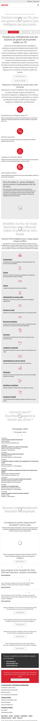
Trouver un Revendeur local (7, 704)
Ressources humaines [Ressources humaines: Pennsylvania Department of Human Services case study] (10, 322)
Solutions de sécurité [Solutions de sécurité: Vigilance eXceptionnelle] (5, 692)
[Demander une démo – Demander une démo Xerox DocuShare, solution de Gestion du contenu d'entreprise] (26, 32)
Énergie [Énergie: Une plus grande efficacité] (5, 273)
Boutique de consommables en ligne (9, 700)
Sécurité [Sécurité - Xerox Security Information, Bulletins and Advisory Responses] (14, 717)
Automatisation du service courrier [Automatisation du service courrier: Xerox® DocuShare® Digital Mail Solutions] (14, 361)
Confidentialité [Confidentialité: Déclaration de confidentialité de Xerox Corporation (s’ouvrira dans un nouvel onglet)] (24, 715)
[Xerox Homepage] (5, 5)
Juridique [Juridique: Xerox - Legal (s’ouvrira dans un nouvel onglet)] (30, 715)
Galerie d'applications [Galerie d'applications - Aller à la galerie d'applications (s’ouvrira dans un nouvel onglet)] (5, 702)
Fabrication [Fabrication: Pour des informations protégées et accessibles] (6, 372)
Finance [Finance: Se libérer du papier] (5, 286)
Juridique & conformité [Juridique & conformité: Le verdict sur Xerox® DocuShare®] (10, 348)
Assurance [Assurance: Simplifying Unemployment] (6, 335)
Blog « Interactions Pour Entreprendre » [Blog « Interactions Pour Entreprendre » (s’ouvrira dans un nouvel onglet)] (9, 694)
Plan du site (19, 717)
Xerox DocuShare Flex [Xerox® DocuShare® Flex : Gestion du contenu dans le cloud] (12, 663)
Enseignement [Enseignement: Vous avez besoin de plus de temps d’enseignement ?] (7, 259)
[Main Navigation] (38, 5)
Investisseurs (17, 715)
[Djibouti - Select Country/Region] (29, 1)
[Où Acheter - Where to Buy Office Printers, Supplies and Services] (36, 1)
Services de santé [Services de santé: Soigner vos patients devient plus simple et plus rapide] (8, 310)
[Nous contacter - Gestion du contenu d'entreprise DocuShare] (13, 32)
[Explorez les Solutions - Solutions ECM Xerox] (20, 76)
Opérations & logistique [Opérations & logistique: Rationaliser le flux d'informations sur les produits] (10, 385)
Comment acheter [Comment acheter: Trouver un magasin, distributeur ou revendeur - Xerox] (6, 697)
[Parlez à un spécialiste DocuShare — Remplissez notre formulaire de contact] (20, 679)
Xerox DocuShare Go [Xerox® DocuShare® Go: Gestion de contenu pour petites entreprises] (11, 665)
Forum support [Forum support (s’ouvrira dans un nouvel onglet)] (4, 710)
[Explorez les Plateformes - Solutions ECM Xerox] (20, 81)
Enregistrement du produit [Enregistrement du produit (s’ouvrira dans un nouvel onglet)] (6, 712)
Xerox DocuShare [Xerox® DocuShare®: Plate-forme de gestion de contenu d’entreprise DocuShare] (11, 661)
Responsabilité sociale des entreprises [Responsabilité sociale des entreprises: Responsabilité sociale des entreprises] (9, 689)
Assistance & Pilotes (7, 707)
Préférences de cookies (6, 717)
